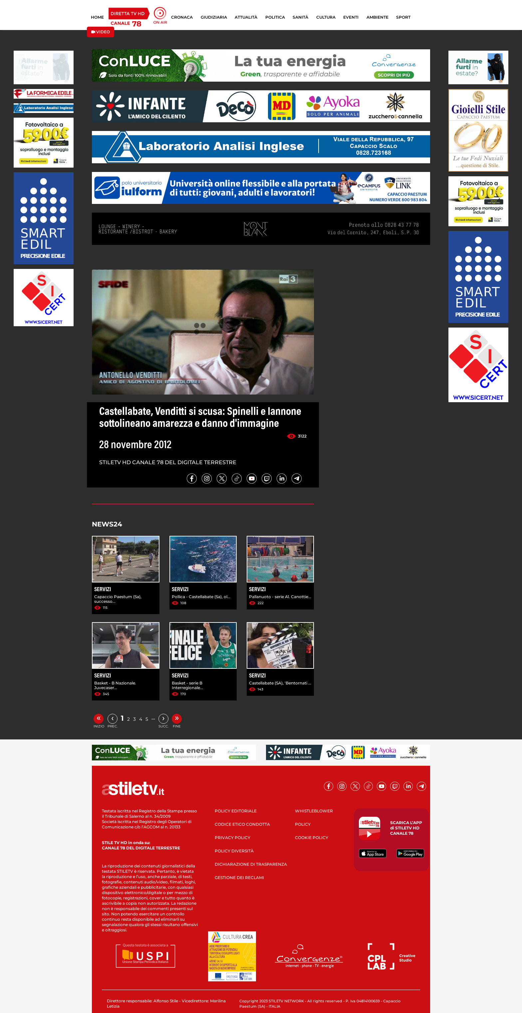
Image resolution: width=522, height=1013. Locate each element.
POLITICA (275, 17)
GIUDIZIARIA (214, 17)
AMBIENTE (378, 17)
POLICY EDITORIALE (236, 810)
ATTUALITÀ (246, 17)
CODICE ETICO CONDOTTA (242, 824)
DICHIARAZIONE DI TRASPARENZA (251, 864)
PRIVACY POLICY (232, 837)
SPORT (403, 17)
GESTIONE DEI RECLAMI (239, 877)
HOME (97, 17)
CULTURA (326, 17)
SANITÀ (300, 17)
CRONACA (182, 17)
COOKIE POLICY (311, 837)
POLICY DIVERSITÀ (234, 850)
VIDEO (100, 31)
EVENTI (351, 17)
